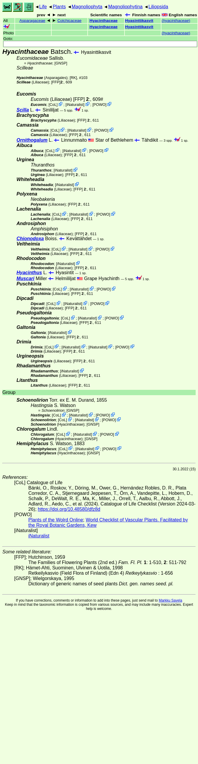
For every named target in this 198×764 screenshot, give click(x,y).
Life (43, 6)
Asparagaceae (32, 20)
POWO (100, 104)
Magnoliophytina (125, 6)
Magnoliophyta (87, 6)
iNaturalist (75, 104)
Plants (59, 6)
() (176, 20)
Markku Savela (170, 600)
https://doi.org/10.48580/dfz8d (69, 509)
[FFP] (55, 82)
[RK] (73, 77)
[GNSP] (60, 63)
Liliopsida (158, 6)
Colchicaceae (69, 20)
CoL (53, 104)
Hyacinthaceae (103, 20)
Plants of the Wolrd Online (55, 519)
